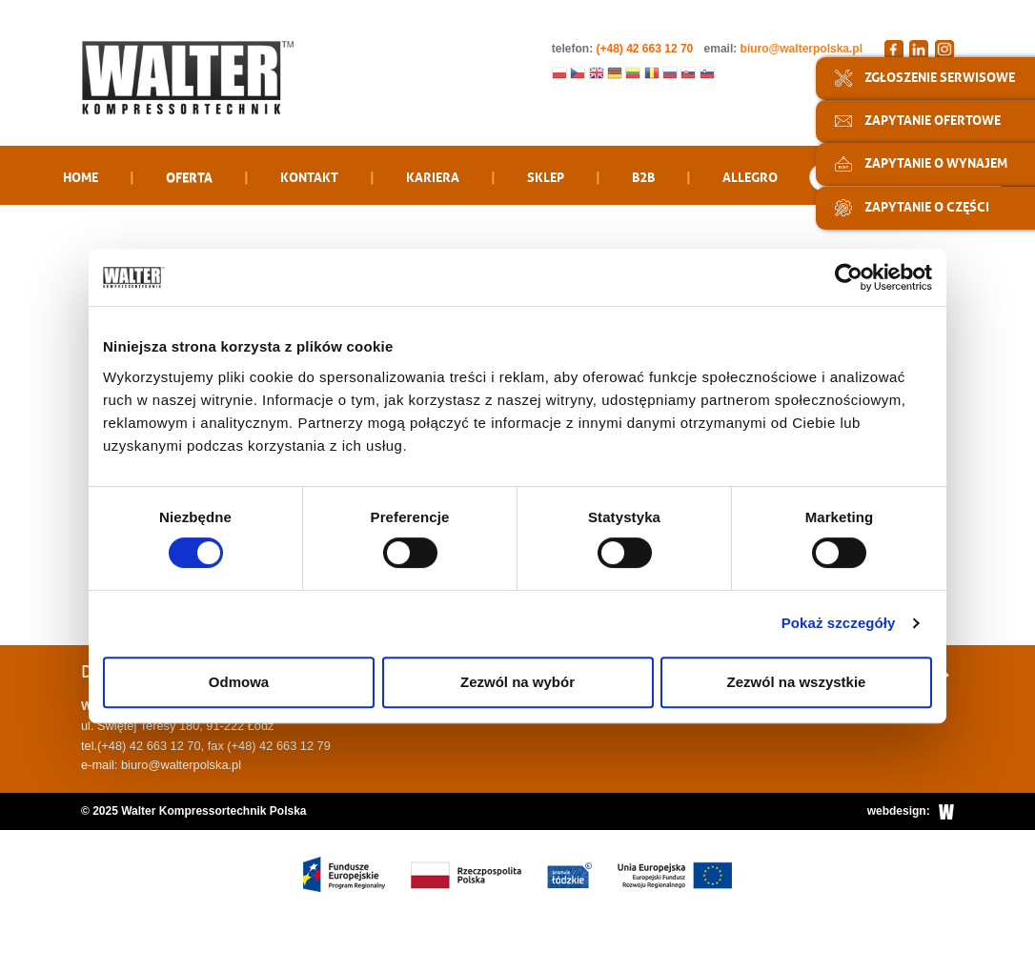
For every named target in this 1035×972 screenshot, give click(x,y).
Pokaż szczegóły (838, 623)
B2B (643, 175)
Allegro (750, 175)
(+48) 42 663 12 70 (149, 746)
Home (80, 175)
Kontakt (309, 175)
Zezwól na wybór (517, 682)
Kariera (432, 175)
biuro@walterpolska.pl (801, 48)
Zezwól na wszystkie (796, 682)
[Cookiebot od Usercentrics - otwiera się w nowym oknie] (848, 277)
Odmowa (239, 682)
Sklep (545, 175)
